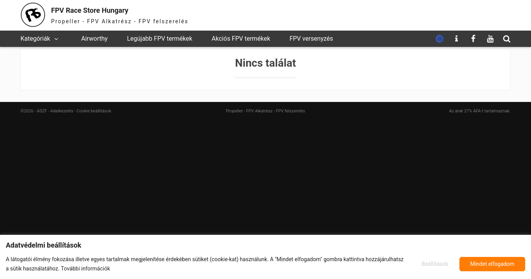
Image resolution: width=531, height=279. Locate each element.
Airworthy (94, 38)
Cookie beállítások (94, 111)
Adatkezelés (62, 111)
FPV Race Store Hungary (104, 9)
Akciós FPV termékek (241, 38)
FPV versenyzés (311, 38)
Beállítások (433, 264)
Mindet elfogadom (492, 264)
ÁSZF (42, 111)
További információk (85, 268)
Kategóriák (35, 38)
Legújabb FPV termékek (159, 38)
